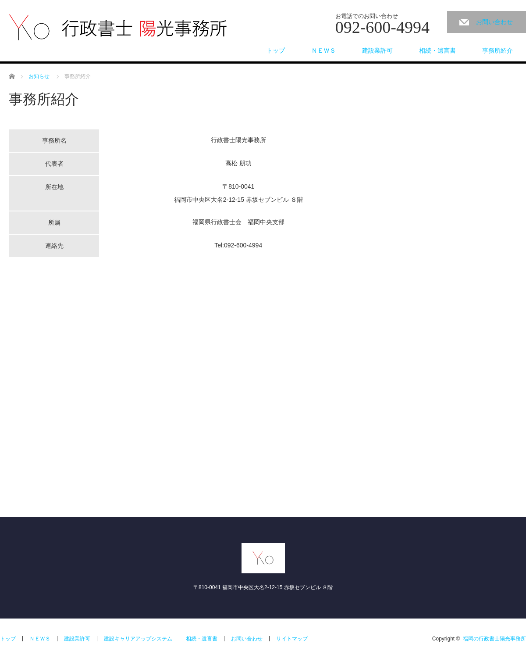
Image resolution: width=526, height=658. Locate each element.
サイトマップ (292, 638)
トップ (276, 50)
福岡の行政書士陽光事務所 (494, 639)
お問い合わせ (494, 21)
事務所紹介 (497, 50)
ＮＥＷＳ (323, 50)
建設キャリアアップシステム (138, 638)
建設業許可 (377, 50)
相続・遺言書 (437, 50)
